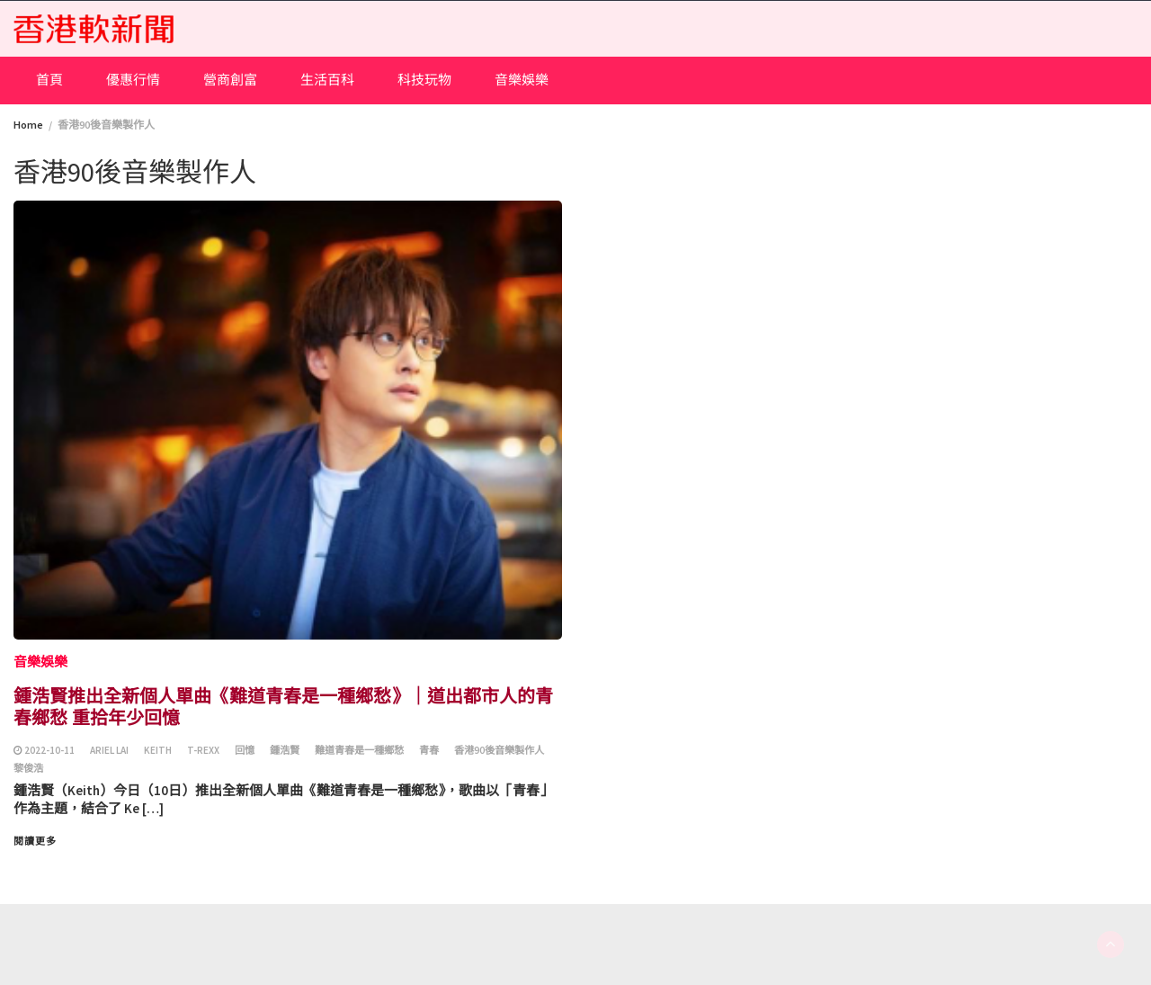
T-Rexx (203, 750)
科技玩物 (424, 79)
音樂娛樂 (522, 79)
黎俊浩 (28, 768)
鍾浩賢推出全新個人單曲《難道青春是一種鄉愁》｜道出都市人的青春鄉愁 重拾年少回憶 (283, 706)
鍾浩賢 (284, 750)
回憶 (244, 750)
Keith (158, 750)
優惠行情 (133, 79)
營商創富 (230, 79)
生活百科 (327, 79)
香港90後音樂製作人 (499, 750)
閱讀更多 (35, 841)
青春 (429, 750)
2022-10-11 (49, 750)
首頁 (49, 79)
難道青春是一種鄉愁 (359, 750)
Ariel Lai (109, 750)
